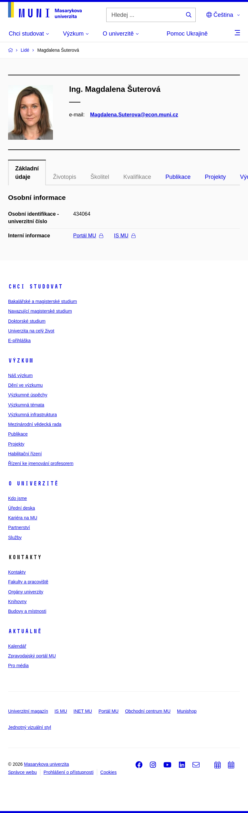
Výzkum (20, 360)
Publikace (178, 177)
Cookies (108, 772)
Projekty (215, 177)
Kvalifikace (137, 177)
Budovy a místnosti (27, 611)
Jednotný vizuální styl (29, 727)
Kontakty (17, 572)
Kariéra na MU (22, 517)
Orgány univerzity (25, 591)
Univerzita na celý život (31, 330)
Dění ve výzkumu (25, 385)
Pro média (18, 665)
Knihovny (17, 601)
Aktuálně (25, 631)
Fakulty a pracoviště (28, 581)
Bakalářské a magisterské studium (42, 301)
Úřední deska (21, 508)
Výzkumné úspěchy (27, 394)
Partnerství (19, 527)
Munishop (187, 711)
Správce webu (22, 772)
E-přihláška (19, 340)
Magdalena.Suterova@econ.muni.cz (134, 114)
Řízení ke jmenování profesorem (40, 463)
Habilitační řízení (25, 453)
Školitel (99, 177)
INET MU (83, 711)
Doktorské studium (27, 321)
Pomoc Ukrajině (187, 33)
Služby (15, 537)
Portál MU (88, 235)
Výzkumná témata (26, 404)
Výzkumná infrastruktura (32, 414)
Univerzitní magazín (28, 711)
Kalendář (17, 646)
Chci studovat (35, 286)
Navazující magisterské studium (40, 311)
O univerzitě (33, 483)
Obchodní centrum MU (147, 711)
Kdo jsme (17, 498)
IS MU (124, 235)
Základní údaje (27, 172)
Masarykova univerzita (46, 764)
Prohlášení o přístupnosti (69, 772)
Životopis (64, 177)
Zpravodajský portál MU (32, 655)
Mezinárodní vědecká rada (34, 424)
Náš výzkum (20, 375)
